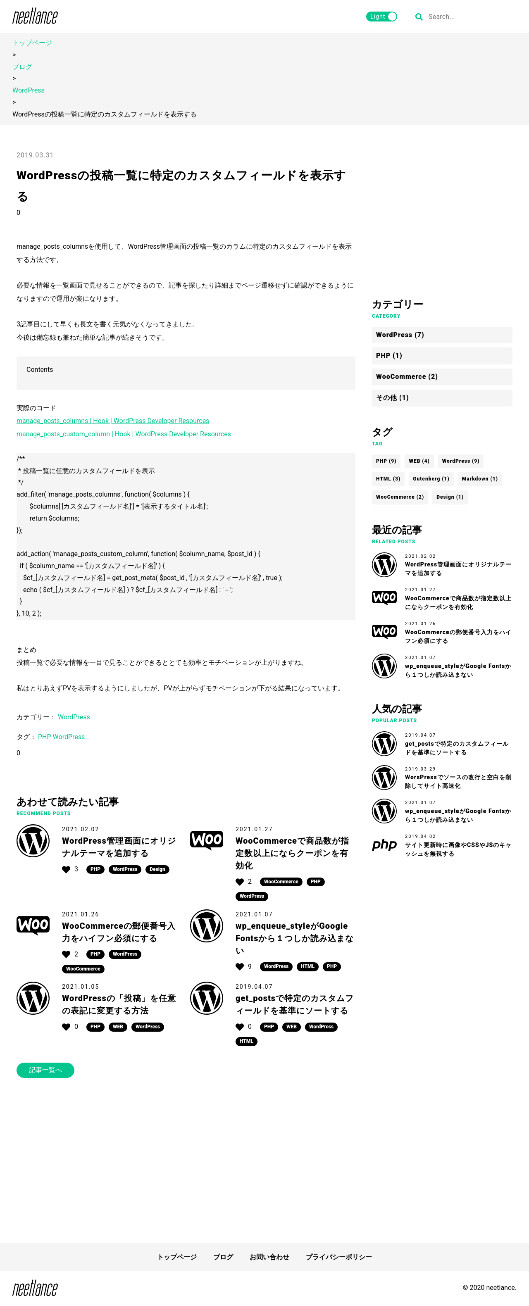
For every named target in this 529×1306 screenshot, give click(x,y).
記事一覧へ (45, 1070)
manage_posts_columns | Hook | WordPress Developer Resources (113, 421)
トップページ (32, 43)
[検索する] (419, 17)
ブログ (22, 67)
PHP (45, 737)
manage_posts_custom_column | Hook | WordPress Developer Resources (124, 434)
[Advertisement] (186, 1160)
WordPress (28, 90)
